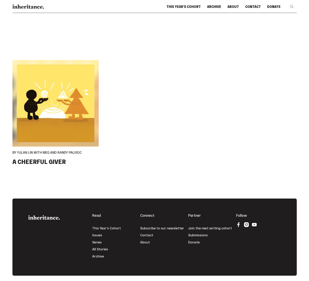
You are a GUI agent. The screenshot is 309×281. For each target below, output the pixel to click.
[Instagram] (246, 224)
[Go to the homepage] (44, 217)
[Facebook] (238, 224)
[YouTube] (254, 224)
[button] (292, 6)
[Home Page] (28, 6)
